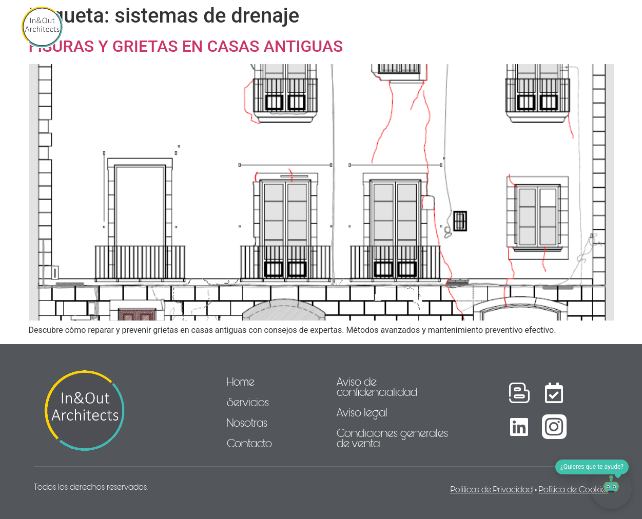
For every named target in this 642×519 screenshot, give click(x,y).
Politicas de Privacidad (492, 489)
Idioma (563, 27)
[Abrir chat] (611, 488)
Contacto (462, 27)
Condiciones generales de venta (392, 438)
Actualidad (395, 27)
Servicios (195, 27)
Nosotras (259, 27)
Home (141, 27)
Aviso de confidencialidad (377, 387)
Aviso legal (362, 413)
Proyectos (326, 27)
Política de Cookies (574, 489)
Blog (516, 27)
